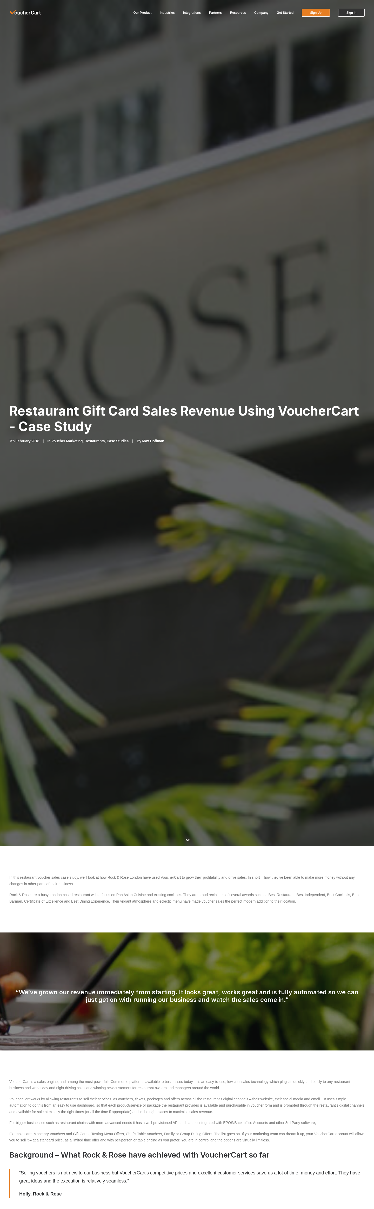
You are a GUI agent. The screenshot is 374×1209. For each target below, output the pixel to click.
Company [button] (261, 13)
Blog (286, 1165)
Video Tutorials (204, 1133)
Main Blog (187, 975)
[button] (11, 1161)
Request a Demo (205, 1140)
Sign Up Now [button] (293, 1032)
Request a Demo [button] (341, 1032)
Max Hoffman (153, 83)
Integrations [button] (192, 13)
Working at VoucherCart (120, 1140)
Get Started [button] (285, 13)
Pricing (288, 1146)
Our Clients (201, 1146)
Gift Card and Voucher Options (307, 1133)
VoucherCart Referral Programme (128, 1127)
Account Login (203, 1120)
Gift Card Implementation (303, 1127)
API (286, 1152)
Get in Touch (293, 1171)
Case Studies (117, 83)
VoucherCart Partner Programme (127, 1120)
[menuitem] (144, 12)
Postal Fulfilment (296, 1140)
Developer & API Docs (119, 1146)
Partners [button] (215, 13)
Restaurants (94, 83)
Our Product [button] (142, 13)
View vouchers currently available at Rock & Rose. (209, 550)
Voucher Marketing (67, 83)
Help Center (201, 1127)
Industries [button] (167, 13)
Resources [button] (238, 13)
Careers (289, 1159)
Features (290, 1120)
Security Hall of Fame (300, 1178)
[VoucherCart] (25, 12)
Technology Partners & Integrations (129, 1133)
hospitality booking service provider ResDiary (92, 847)
